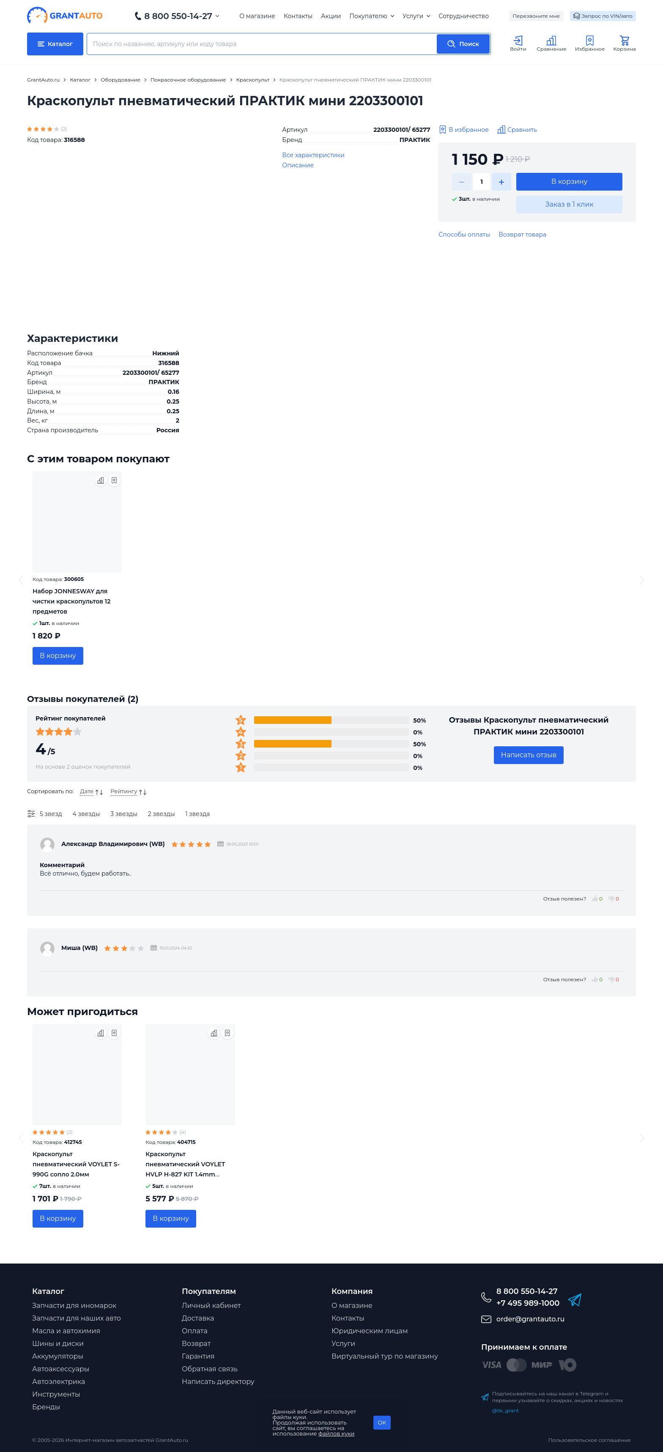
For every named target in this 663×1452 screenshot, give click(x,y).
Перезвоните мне (536, 16)
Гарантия (198, 1356)
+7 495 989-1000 (527, 1303)
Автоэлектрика (58, 1382)
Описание (298, 165)
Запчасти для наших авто (76, 1318)
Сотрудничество (463, 16)
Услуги (416, 16)
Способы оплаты (464, 234)
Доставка (198, 1318)
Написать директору (218, 1382)
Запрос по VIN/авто (603, 16)
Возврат (196, 1344)
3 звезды (123, 814)
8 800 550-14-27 (178, 16)
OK (382, 1422)
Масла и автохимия (66, 1331)
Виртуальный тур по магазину (385, 1356)
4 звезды (86, 814)
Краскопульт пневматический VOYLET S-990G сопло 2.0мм (76, 1164)
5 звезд (51, 814)
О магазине (257, 16)
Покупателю (371, 16)
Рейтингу (123, 791)
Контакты (298, 16)
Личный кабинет (211, 1306)
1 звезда (197, 814)
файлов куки (336, 1433)
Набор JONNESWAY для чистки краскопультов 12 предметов (71, 601)
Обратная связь (210, 1369)
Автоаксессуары (60, 1369)
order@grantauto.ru (530, 1319)
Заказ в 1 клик (569, 204)
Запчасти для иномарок (74, 1306)
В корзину (569, 181)
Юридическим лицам (370, 1331)
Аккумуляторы (57, 1356)
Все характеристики (313, 155)
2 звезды (161, 814)
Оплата (195, 1331)
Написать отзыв (529, 755)
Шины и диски (58, 1344)
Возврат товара (522, 234)
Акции (331, 16)
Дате (86, 791)
